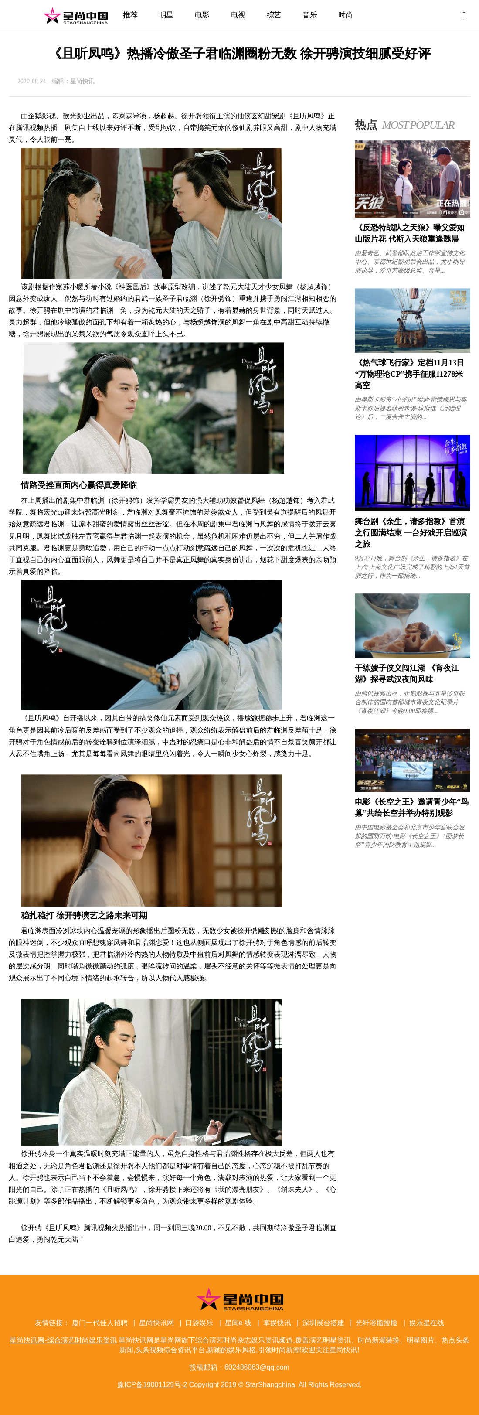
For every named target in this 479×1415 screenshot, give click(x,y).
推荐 (130, 15)
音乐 (309, 15)
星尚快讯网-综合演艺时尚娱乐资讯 (75, 15)
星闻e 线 (238, 1322)
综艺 (274, 15)
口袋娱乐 (199, 1322)
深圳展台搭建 (323, 1322)
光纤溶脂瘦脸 (376, 1322)
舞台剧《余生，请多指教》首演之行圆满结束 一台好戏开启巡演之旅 (411, 533)
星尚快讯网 (156, 1322)
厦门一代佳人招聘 (100, 1322)
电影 (202, 15)
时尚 (345, 15)
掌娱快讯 (277, 1322)
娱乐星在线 (426, 1322)
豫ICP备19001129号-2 (152, 1384)
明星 (166, 15)
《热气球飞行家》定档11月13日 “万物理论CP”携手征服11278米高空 (409, 374)
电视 (238, 15)
